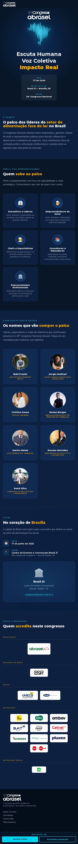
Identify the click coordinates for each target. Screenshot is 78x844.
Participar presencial (57, 839)
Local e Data (8, 819)
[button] (20, 366)
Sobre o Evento (9, 812)
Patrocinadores (9, 822)
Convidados (8, 815)
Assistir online (20, 839)
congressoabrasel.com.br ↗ (39, 594)
